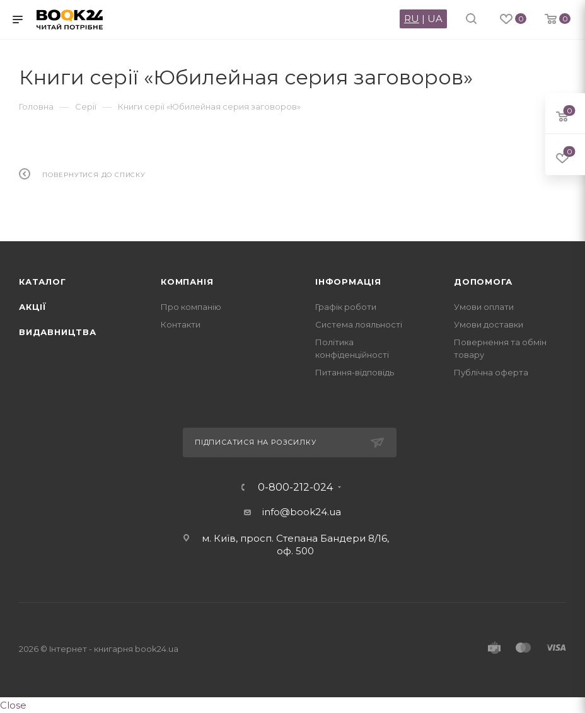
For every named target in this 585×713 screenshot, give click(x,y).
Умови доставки (488, 324)
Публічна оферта (491, 372)
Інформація (348, 282)
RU (411, 19)
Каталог (42, 282)
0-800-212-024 (295, 487)
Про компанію (191, 307)
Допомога (483, 282)
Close (13, 705)
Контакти (180, 324)
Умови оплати (484, 307)
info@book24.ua (301, 512)
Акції (33, 307)
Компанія (187, 282)
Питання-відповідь (354, 372)
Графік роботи (345, 307)
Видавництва (57, 332)
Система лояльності (358, 324)
